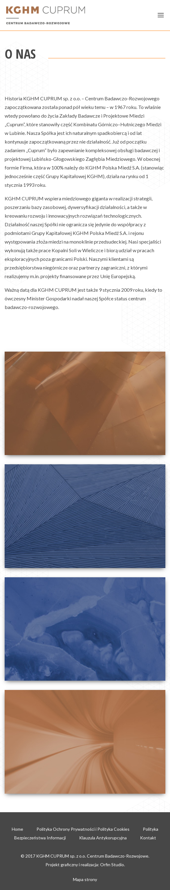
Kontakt (148, 837)
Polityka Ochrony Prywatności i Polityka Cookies (83, 829)
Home (17, 829)
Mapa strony (85, 879)
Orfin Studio (112, 864)
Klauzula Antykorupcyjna (103, 837)
